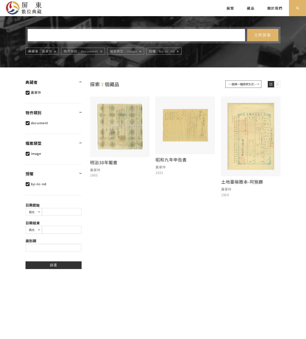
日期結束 (33, 222)
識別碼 (31, 240)
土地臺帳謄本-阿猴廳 (242, 181)
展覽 (230, 8)
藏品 (251, 8)
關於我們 (275, 8)
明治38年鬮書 (104, 162)
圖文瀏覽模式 (277, 84)
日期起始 (33, 205)
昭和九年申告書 (171, 159)
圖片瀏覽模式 (271, 84)
